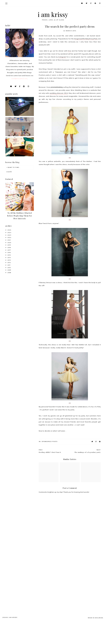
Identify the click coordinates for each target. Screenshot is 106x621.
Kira (69, 51)
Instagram (62, 57)
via (70, 157)
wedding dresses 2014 (59, 93)
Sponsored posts (49, 441)
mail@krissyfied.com (19, 78)
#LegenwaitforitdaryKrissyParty (86, 39)
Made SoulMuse (95, 617)
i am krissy (53, 14)
